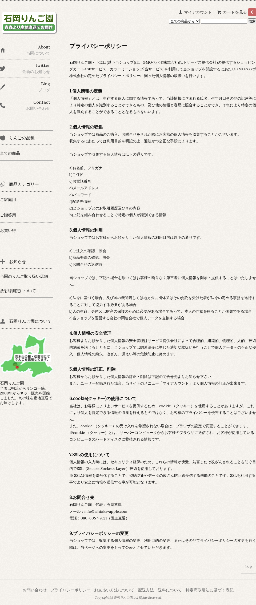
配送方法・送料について (160, 589)
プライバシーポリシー (70, 589)
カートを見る (239, 12)
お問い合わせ (35, 589)
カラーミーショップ (126, 69)
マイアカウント (198, 12)
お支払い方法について (114, 589)
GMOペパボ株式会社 (160, 62)
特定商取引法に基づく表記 (210, 589)
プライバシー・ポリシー (119, 75)
